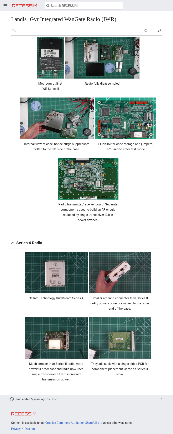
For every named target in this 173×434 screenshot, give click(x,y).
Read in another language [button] (14, 30)
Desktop (30, 428)
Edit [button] (159, 30)
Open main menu (5, 5)
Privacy (16, 428)
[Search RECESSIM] (84, 5)
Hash (54, 399)
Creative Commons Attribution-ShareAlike (72, 422)
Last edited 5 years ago (31, 399)
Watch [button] (146, 30)
